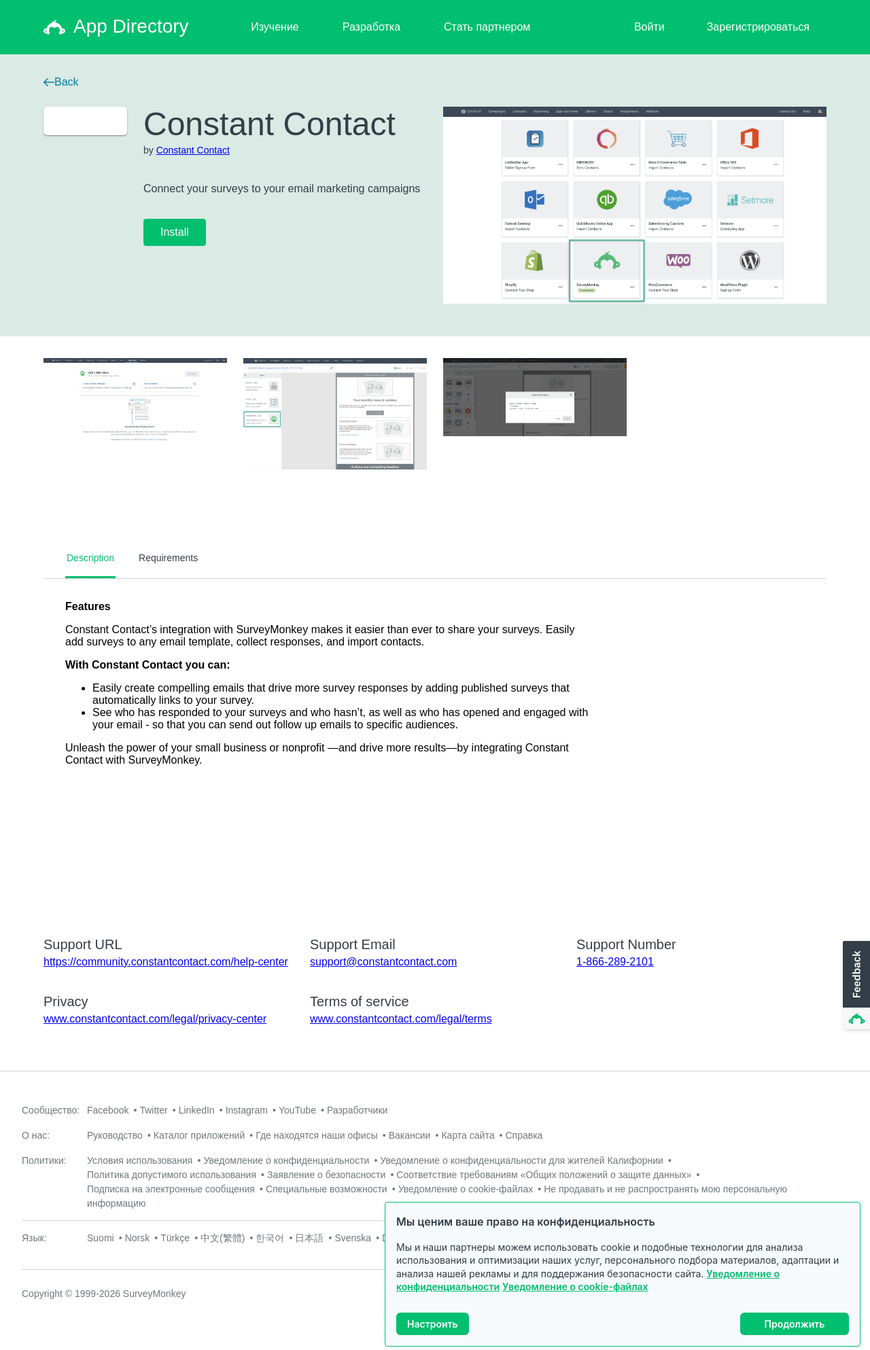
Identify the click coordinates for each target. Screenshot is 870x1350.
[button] (855, 986)
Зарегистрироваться (758, 27)
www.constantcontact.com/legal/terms (401, 1019)
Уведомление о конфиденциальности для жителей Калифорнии (521, 1160)
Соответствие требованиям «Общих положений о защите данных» (543, 1174)
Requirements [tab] (168, 557)
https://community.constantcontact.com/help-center (166, 961)
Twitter (153, 1110)
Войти (649, 27)
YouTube (297, 1110)
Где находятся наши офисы (316, 1135)
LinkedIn (197, 1110)
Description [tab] (90, 557)
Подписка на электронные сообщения (171, 1189)
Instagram (247, 1110)
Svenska (352, 1237)
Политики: (44, 1160)
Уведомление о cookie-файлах (575, 1286)
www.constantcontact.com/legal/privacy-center (155, 1019)
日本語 (309, 1237)
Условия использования (139, 1160)
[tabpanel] (435, 749)
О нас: (36, 1135)
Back (61, 82)
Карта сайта (467, 1135)
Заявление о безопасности (326, 1174)
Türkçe (175, 1237)
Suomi (100, 1237)
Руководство (115, 1135)
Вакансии (410, 1135)
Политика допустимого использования (171, 1174)
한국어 (270, 1237)
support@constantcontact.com (383, 961)
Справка (523, 1135)
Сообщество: (51, 1110)
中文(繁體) (223, 1237)
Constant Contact (193, 150)
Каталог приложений (199, 1135)
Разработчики (357, 1110)
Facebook (107, 1110)
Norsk (137, 1237)
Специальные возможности (326, 1189)
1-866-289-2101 (615, 961)
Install (174, 232)
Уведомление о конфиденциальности (286, 1160)
